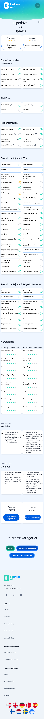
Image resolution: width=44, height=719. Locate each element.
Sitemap (7, 695)
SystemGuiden (9, 681)
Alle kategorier (9, 688)
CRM (10, 548)
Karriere (7, 617)
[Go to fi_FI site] (12, 711)
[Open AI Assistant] (21, 595)
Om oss (6, 609)
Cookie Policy (9, 638)
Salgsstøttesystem (27, 548)
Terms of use (8, 631)
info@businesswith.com (12, 588)
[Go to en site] (31, 711)
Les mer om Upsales (32, 45)
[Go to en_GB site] (15, 705)
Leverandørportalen (11, 659)
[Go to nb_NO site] (8, 705)
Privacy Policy (9, 624)
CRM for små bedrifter (22, 555)
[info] (39, 22)
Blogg (6, 674)
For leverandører (10, 652)
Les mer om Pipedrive (11, 46)
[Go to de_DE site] (22, 705)
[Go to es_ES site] (35, 705)
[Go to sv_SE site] (25, 711)
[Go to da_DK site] (28, 705)
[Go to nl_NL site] (18, 711)
